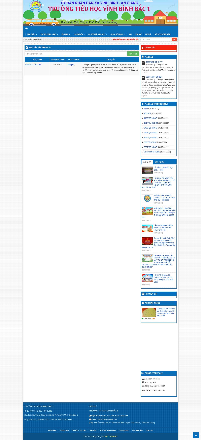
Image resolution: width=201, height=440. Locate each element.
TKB (130, 34)
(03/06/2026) (158, 173)
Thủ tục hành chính (108, 430)
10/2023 (147, 113)
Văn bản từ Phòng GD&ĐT (156, 104)
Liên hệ (148, 34)
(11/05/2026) (146, 270)
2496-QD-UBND (150, 128)
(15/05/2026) (146, 250)
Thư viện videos (152, 303)
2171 (146, 108)
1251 (153, 318)
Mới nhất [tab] (147, 162)
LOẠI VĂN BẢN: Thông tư (40, 48)
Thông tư (70, 65)
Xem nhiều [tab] (159, 162)
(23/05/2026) (158, 203)
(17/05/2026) (158, 233)
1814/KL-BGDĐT (151, 123)
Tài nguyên (79, 34)
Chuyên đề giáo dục (97, 34)
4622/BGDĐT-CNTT (154, 62)
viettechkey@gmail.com (107, 419)
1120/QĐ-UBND (150, 118)
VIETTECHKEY (111, 436)
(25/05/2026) (146, 190)
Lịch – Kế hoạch (117, 34)
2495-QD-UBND (150, 133)
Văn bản (66, 34)
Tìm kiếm (133, 54)
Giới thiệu (32, 34)
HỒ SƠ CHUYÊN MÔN (162, 34)
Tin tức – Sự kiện (79, 430)
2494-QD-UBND (150, 137)
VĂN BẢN (149, 57)
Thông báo (150, 48)
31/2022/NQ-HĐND (152, 152)
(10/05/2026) (146, 285)
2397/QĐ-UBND (150, 147)
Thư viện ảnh (151, 294)
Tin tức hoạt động (49, 34)
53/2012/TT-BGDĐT (33, 65)
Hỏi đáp (138, 34)
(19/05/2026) (146, 220)
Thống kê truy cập (154, 373)
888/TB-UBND (150, 142)
